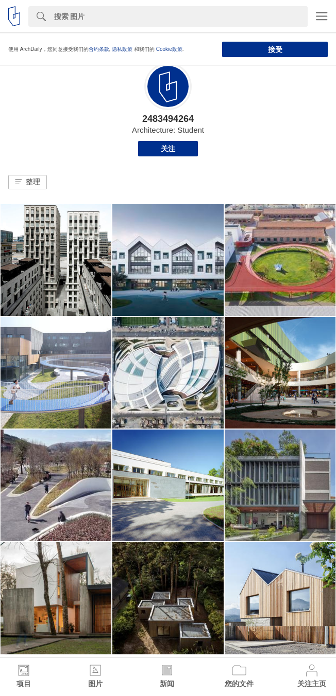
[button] (27, 182)
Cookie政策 (169, 49)
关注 (168, 149)
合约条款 (99, 49)
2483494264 (168, 119)
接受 (275, 49)
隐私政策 (122, 49)
